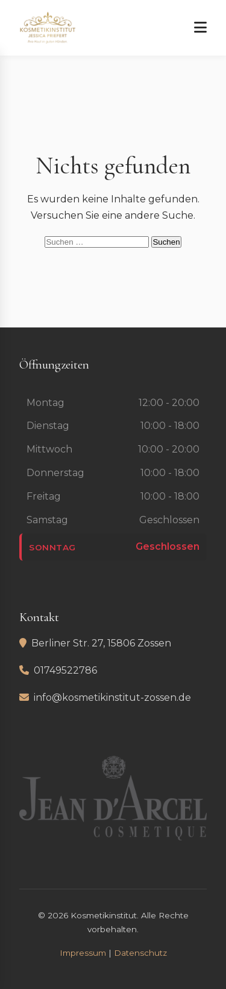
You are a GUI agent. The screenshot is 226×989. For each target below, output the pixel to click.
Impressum (83, 953)
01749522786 (65, 670)
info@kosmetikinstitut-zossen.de (112, 697)
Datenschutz (140, 953)
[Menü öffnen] (200, 27)
